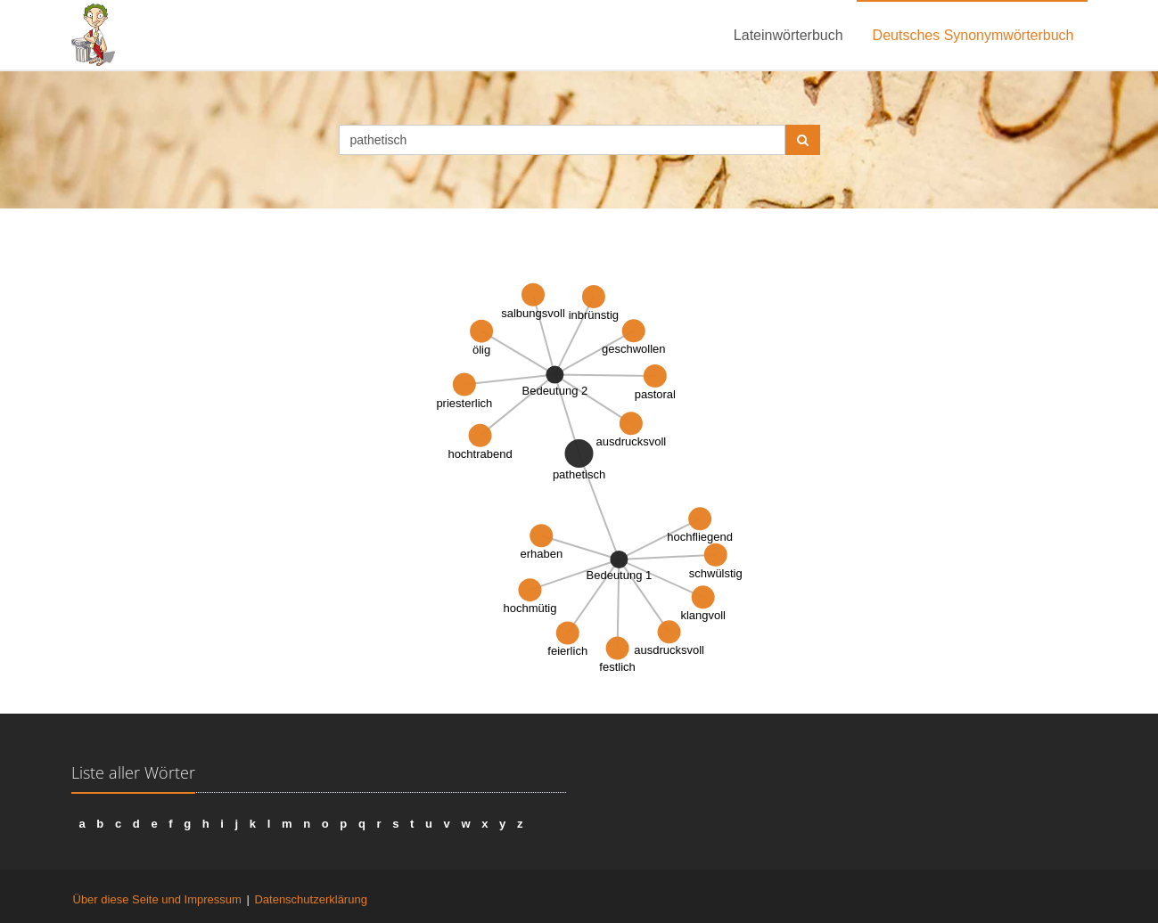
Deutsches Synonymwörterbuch (973, 35)
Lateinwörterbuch (788, 35)
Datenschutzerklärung (310, 899)
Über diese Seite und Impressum (157, 899)
